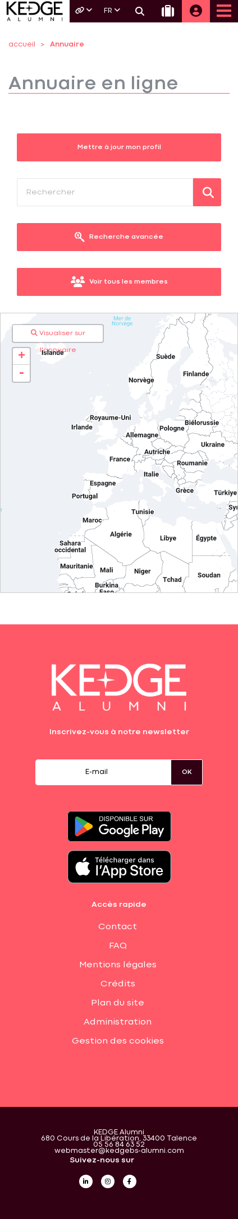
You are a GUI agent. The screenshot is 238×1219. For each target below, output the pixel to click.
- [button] (21, 373)
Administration (118, 1022)
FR (112, 10)
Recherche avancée (119, 237)
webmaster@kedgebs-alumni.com (119, 1151)
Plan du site (117, 1003)
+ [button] (21, 356)
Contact (117, 927)
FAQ (118, 946)
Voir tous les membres (119, 282)
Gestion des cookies (118, 1041)
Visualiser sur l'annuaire (58, 336)
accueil (21, 44)
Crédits (117, 984)
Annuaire (67, 44)
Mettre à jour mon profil (119, 147)
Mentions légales (118, 965)
